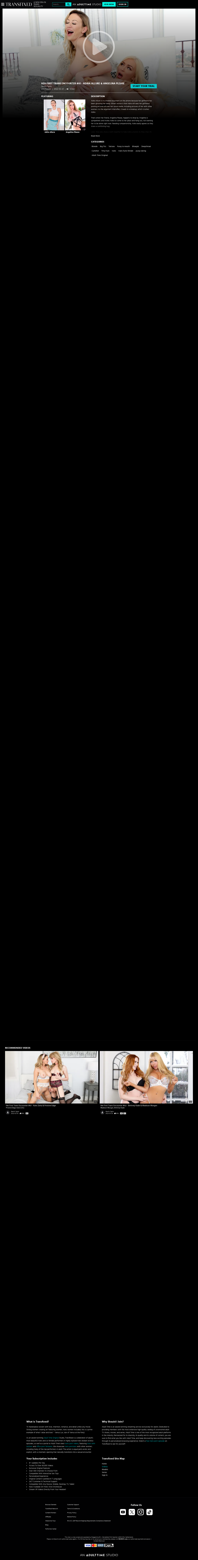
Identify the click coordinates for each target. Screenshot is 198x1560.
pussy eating (141, 151)
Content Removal (99, 1541)
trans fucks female (125, 151)
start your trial (144, 86)
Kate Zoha (20, 1108)
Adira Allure (50, 132)
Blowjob (135, 146)
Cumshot (95, 151)
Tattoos (112, 146)
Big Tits (103, 146)
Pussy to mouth (123, 146)
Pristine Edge (11, 1108)
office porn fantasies (44, 1446)
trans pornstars (71, 1446)
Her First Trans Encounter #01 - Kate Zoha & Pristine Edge (31, 1106)
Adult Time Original (100, 155)
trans (114, 151)
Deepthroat (146, 146)
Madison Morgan (107, 1108)
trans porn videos (72, 1443)
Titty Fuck (105, 151)
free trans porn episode (155, 1441)
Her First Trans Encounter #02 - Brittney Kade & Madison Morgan (129, 1106)
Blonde (94, 146)
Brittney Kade (119, 1108)
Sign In (122, 4)
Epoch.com (57, 1539)
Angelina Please (72, 132)
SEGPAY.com (123, 1539)
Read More (95, 136)
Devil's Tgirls (15, 1111)
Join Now (109, 4)
